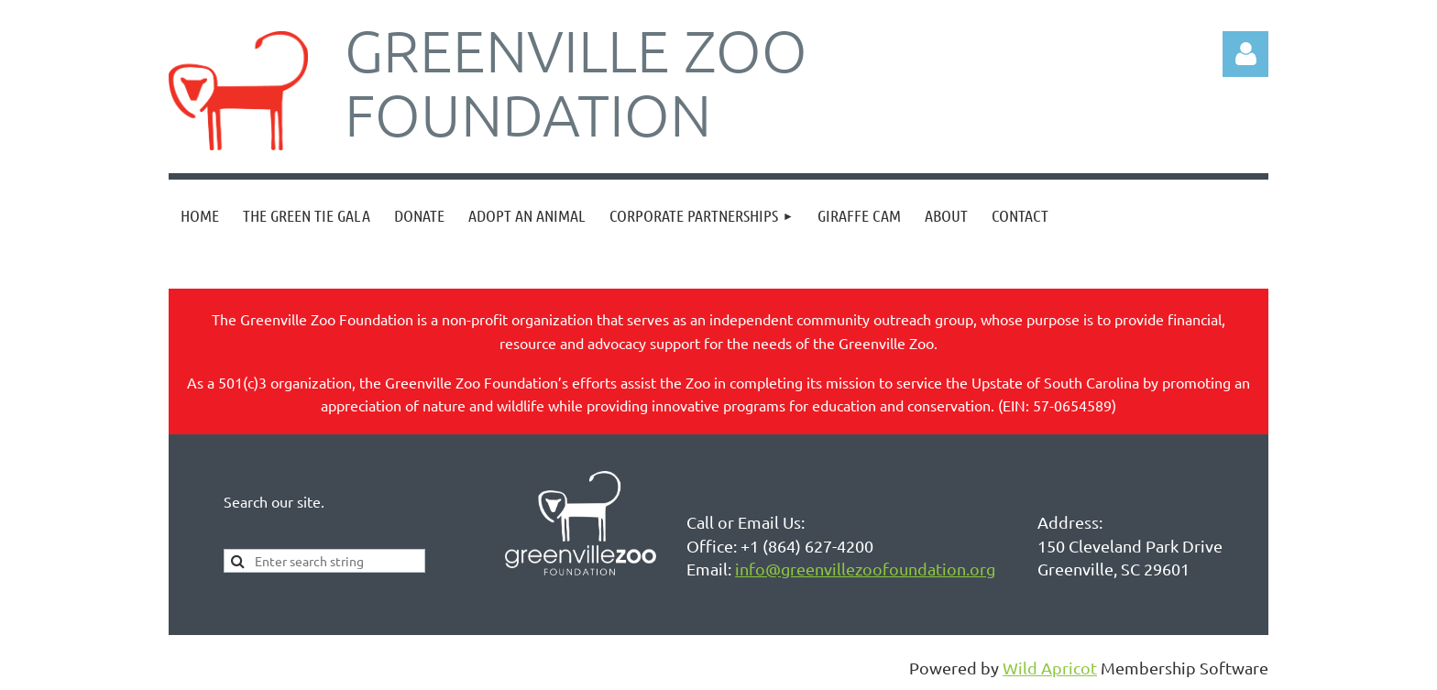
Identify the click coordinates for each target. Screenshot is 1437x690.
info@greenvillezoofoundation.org (865, 568)
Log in (1245, 54)
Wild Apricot (1050, 667)
